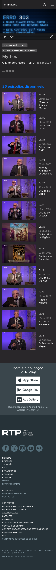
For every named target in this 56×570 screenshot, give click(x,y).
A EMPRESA (7, 519)
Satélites (7, 516)
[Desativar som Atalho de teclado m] (12, 36)
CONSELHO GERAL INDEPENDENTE (17, 522)
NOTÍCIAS (6, 458)
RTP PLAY (6, 477)
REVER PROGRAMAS (11, 484)
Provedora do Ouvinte (14, 509)
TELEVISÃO (7, 464)
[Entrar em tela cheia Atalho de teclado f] (51, 36)
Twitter (14, 448)
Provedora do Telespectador (17, 506)
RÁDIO (5, 468)
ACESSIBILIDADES (10, 513)
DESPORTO (7, 461)
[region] (28, 24)
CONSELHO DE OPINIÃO (13, 526)
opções (8, 70)
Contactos (8, 497)
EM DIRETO (7, 481)
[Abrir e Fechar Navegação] (52, 5)
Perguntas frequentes (14, 493)
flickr (39, 448)
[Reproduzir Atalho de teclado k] (4, 36)
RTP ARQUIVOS (9, 471)
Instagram (22, 448)
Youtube (30, 448)
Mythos (9, 56)
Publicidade (19, 553)
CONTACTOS (8, 503)
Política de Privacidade (12, 550)
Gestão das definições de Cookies (19, 539)
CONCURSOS (8, 490)
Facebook (5, 448)
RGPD (4, 536)
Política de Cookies (34, 550)
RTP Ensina (7, 474)
